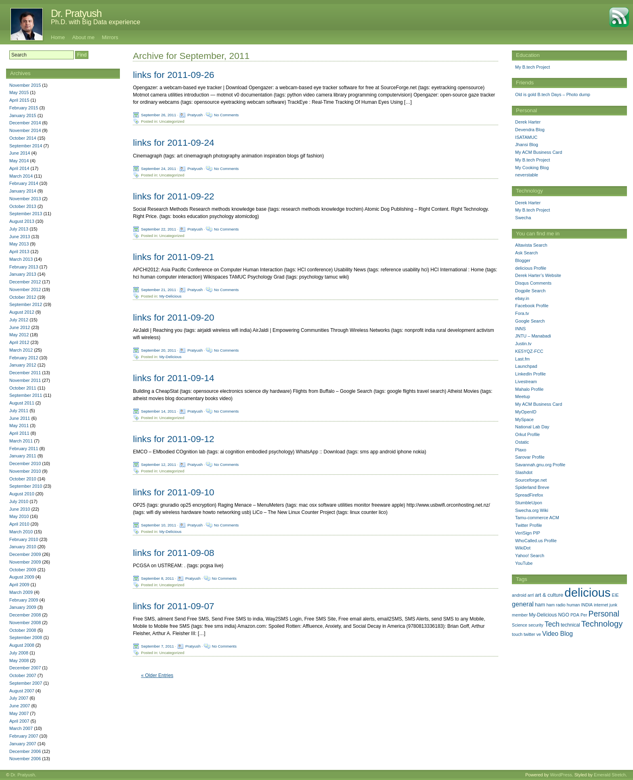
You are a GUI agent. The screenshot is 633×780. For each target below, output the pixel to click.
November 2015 (25, 85)
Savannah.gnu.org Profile (540, 464)
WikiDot (522, 547)
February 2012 (23, 357)
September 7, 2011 (157, 646)
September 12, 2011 (158, 464)
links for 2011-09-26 (173, 74)
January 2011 (22, 455)
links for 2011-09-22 (173, 196)
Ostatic (522, 442)
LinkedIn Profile (530, 373)
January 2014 (22, 191)
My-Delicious (170, 296)
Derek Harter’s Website (538, 275)
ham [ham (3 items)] (540, 605)
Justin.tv (523, 343)
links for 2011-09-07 (173, 606)
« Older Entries (157, 675)
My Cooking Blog (532, 167)
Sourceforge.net (531, 480)
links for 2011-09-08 (173, 552)
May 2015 (19, 92)
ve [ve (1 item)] (539, 634)
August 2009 (21, 577)
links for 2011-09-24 (173, 142)
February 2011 (23, 448)
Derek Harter (528, 122)
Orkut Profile (527, 434)
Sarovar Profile (530, 457)
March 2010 (21, 531)
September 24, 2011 (158, 168)
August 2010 (21, 493)
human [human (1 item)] (573, 604)
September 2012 (25, 304)
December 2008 (25, 614)
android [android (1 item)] (519, 595)
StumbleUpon (528, 502)
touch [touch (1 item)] (517, 634)
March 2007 (21, 728)
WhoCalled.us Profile (536, 540)
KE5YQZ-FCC (529, 351)
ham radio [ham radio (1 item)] (555, 604)
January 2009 (22, 607)
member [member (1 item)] (520, 614)
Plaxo (520, 449)
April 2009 (19, 584)
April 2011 (19, 433)
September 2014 (25, 145)
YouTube (523, 563)
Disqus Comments (533, 283)
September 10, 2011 (158, 525)
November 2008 (25, 622)
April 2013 (19, 251)
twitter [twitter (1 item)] (529, 634)
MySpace (524, 419)
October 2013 (22, 206)
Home (58, 37)
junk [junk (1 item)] (614, 604)
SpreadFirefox (529, 495)
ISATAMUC (526, 137)
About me (83, 37)
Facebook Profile (532, 305)
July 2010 (18, 501)
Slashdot (523, 472)
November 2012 (25, 289)
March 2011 (21, 440)
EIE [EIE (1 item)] (615, 595)
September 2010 (25, 486)
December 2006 (25, 751)
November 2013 (25, 198)
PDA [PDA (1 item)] (574, 614)
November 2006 (25, 758)
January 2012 (22, 365)
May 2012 (19, 334)
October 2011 (22, 388)
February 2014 (23, 183)
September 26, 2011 (158, 115)
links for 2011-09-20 (173, 317)
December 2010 (25, 463)
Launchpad (526, 366)
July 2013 (18, 228)
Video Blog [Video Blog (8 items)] (557, 633)
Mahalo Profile (529, 389)
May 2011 (19, 425)
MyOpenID (526, 411)
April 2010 (19, 524)
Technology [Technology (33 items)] (602, 623)
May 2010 (19, 516)
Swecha (523, 217)
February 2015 (23, 107)
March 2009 (21, 592)
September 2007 (25, 683)
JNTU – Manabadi (533, 335)
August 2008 (21, 645)
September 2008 (25, 637)
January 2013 (22, 274)
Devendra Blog (530, 129)
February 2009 (23, 600)
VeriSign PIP (527, 532)
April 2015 (19, 100)
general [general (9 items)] (523, 604)
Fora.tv (522, 313)
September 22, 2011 (158, 228)
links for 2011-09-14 (173, 378)
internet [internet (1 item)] (601, 604)
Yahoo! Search (529, 555)
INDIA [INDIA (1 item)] (587, 604)
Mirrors (110, 37)
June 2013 (19, 236)
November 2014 (25, 130)
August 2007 (21, 690)
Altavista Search (531, 245)
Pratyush (195, 115)
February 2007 (23, 736)
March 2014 (21, 176)
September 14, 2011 (158, 411)
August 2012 (21, 312)
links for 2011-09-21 (173, 257)
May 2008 (19, 660)
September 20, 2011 (158, 350)
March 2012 (21, 350)
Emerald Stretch (610, 774)
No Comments (226, 115)
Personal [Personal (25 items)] (604, 613)
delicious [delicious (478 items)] (587, 592)
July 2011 (18, 410)
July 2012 (18, 319)
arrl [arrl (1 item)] (531, 595)
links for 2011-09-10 (173, 492)
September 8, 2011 (157, 578)
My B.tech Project (532, 67)
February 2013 (23, 266)
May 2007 (19, 713)
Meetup (522, 396)
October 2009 (22, 569)
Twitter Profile (528, 525)
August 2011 (21, 402)
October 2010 (22, 478)
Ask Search (526, 252)
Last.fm (522, 358)
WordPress (561, 774)
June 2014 (19, 153)
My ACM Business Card (538, 152)
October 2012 (22, 297)
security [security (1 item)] (535, 625)
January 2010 (22, 546)
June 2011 (19, 418)
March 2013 (21, 259)
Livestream (526, 381)
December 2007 (25, 667)
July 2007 (18, 698)
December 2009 (25, 554)
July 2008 (18, 652)
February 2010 (23, 539)
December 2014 (25, 122)
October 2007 (22, 675)
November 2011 (25, 380)
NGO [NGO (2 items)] (563, 615)
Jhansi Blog (526, 144)
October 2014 (22, 138)
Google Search (530, 321)
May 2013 (19, 243)
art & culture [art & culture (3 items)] (549, 595)
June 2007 (19, 705)
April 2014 (19, 168)
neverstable (526, 174)
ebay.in (522, 298)
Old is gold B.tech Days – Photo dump (552, 94)
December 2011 (25, 372)
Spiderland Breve (532, 487)
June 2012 (19, 327)
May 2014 (19, 160)
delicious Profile (530, 268)
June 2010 (19, 509)
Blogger (522, 260)
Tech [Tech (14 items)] (552, 624)
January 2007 (22, 743)
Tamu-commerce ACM (537, 517)
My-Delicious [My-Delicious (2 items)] (543, 615)
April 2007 (19, 721)
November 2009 (25, 562)
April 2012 (19, 342)
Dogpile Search (530, 290)
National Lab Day (532, 426)
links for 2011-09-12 (173, 439)
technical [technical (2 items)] (570, 625)
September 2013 (25, 213)
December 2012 (25, 281)
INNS (520, 328)
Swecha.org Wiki (531, 510)
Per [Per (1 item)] (584, 614)
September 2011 (25, 395)
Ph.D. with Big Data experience (95, 22)
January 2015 (22, 115)
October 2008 (22, 630)
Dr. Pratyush (76, 13)
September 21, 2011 (158, 289)
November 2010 (25, 471)
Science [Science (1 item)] (519, 625)
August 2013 (21, 221)
